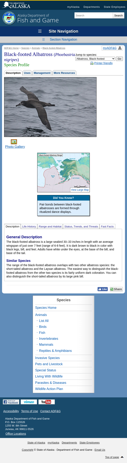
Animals (36, 48)
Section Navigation (63, 39)
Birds (42, 326)
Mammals (46, 344)
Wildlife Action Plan (49, 389)
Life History (29, 226)
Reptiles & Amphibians (55, 350)
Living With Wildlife (49, 376)
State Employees (115, 7)
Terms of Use (29, 411)
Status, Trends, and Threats (81, 226)
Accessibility (11, 411)
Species (25, 48)
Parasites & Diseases (50, 382)
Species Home (45, 307)
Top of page (112, 457)
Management (42, 72)
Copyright (27, 449)
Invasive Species (47, 358)
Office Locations (16, 433)
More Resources (64, 72)
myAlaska (73, 7)
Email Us (99, 449)
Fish (42, 332)
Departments (91, 7)
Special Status (45, 370)
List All (43, 321)
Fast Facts (107, 226)
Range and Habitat (50, 226)
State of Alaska (18, 5)
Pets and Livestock (49, 364)
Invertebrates (48, 338)
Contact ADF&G (50, 411)
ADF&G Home (11, 48)
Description (13, 72)
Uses (27, 72)
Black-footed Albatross (54, 48)
